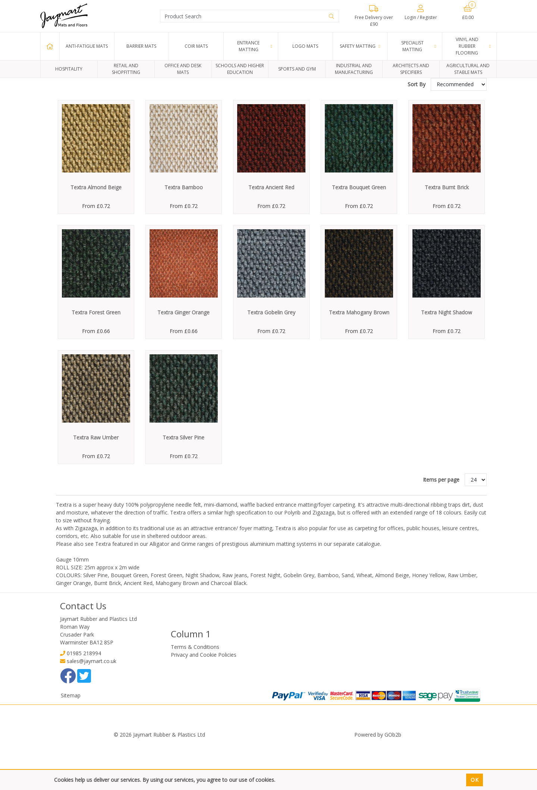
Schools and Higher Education (240, 68)
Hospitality (68, 69)
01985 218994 (84, 699)
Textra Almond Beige (96, 233)
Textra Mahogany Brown (359, 358)
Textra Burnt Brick (447, 233)
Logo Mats (305, 46)
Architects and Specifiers (411, 68)
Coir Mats (196, 46)
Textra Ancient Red (271, 233)
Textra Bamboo (183, 233)
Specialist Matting (412, 46)
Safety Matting (358, 46)
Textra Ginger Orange (183, 358)
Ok (475, 779)
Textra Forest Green (96, 358)
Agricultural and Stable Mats (468, 68)
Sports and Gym (297, 69)
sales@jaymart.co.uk (91, 706)
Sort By (417, 130)
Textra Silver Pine (183, 483)
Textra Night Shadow (446, 358)
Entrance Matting (248, 46)
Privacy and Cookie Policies (203, 700)
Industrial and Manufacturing (354, 68)
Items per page (441, 525)
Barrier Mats (141, 46)
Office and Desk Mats (182, 68)
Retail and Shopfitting (126, 68)
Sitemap (71, 741)
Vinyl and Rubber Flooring (467, 46)
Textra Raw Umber (96, 483)
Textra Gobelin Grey (271, 358)
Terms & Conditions (195, 692)
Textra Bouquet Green (359, 233)
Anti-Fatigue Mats (87, 46)
